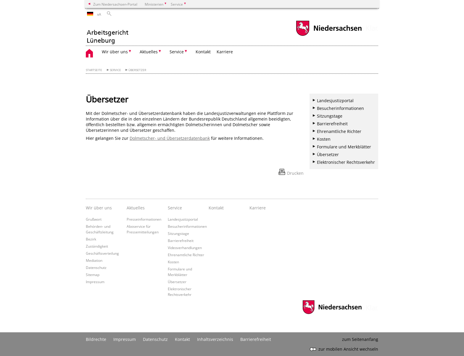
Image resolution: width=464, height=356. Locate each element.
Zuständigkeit (97, 246)
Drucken (295, 173)
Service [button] (177, 51)
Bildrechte (96, 339)
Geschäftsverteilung (102, 253)
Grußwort (94, 219)
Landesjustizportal (335, 100)
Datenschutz (96, 267)
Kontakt (203, 51)
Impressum (95, 281)
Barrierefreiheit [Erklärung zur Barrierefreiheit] (255, 339)
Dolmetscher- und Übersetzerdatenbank (170, 138)
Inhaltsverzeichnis (215, 339)
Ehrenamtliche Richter (339, 131)
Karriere (225, 51)
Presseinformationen (144, 219)
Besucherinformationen (340, 108)
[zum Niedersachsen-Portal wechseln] (329, 35)
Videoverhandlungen (185, 247)
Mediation (94, 260)
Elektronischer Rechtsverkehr (346, 162)
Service (115, 70)
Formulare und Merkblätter (344, 147)
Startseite (94, 70)
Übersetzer (137, 70)
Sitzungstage (329, 116)
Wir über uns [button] (115, 51)
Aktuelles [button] (149, 51)
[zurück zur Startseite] (107, 33)
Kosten (324, 139)
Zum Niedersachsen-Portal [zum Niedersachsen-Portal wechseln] (115, 4)
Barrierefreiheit (332, 123)
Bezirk (91, 239)
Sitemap (92, 274)
